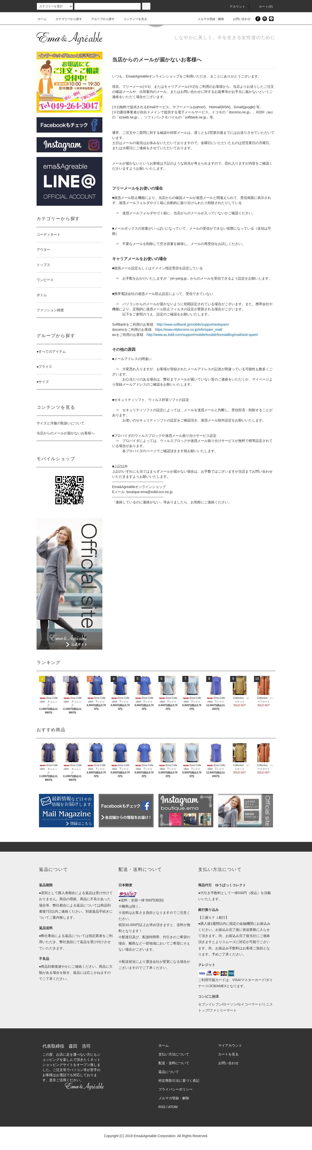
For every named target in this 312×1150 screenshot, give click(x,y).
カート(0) (263, 6)
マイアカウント (230, 1045)
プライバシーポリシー (175, 1089)
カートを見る (228, 1054)
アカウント (235, 6)
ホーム (42, 19)
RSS (162, 1107)
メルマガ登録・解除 (208, 19)
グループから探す (100, 19)
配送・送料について (173, 1063)
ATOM (173, 1107)
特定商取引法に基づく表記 (178, 1080)
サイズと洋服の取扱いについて (60, 423)
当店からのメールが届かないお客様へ (66, 433)
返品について (168, 1072)
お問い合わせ (239, 19)
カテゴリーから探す (66, 19)
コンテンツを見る (132, 19)
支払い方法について (173, 1054)
